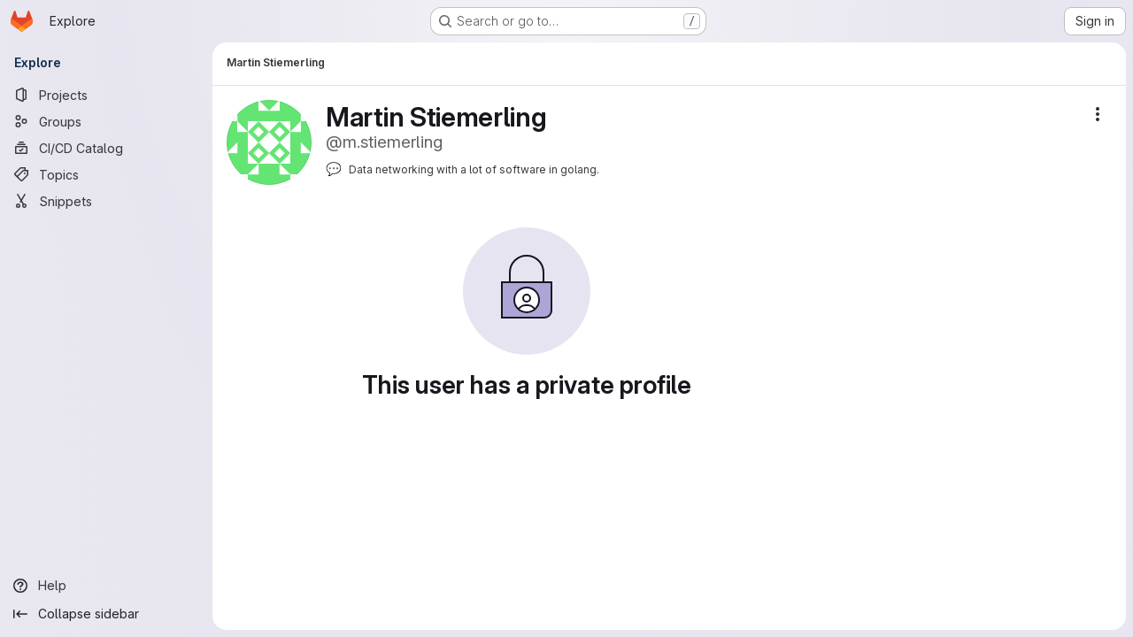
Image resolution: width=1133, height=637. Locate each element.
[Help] (106, 585)
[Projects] (106, 94)
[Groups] (106, 121)
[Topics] (106, 174)
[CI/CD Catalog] (106, 147)
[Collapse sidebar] (106, 614)
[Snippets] (106, 200)
